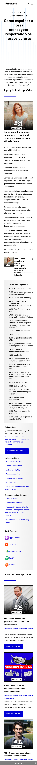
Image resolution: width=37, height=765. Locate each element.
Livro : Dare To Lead (14, 503)
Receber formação (16, 451)
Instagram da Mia (13, 470)
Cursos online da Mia (14, 478)
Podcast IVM (11, 482)
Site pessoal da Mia (14, 461)
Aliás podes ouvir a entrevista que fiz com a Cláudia (17, 512)
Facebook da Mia (13, 474)
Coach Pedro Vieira (14, 466)
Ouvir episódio (14, 646)
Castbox (12, 565)
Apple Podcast (14, 538)
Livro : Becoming (13, 499)
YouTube (12, 544)
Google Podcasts (15, 551)
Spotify (11, 558)
